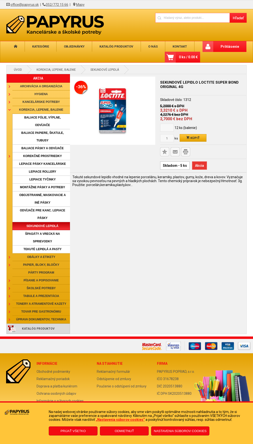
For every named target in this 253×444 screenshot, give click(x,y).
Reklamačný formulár (113, 372)
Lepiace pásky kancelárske (42, 164)
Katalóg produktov (109, 46)
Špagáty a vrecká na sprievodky (42, 237)
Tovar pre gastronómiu (41, 311)
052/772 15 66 (57, 5)
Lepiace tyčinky (42, 179)
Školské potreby (41, 288)
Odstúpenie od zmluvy (114, 379)
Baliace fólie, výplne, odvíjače (42, 121)
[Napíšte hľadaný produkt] (192, 17)
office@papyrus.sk (24, 5)
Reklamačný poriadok (53, 379)
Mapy (80, 5)
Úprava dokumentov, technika (41, 319)
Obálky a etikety (41, 257)
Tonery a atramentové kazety (41, 304)
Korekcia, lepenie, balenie (56, 69)
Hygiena (41, 94)
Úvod (18, 69)
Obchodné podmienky (53, 372)
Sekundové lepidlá (104, 69)
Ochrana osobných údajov (56, 393)
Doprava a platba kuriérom (57, 386)
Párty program (41, 272)
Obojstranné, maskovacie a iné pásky (42, 198)
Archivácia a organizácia (41, 86)
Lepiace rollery (42, 171)
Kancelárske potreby (41, 102)
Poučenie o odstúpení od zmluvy (121, 386)
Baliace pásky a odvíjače (42, 148)
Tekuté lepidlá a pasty (42, 249)
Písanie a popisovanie (41, 280)
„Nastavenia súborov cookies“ (120, 420)
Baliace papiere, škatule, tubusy (42, 136)
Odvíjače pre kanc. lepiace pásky (42, 214)
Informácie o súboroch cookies (60, 401)
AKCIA (38, 78)
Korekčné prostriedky (42, 156)
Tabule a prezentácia (41, 296)
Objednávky (69, 46)
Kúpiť (193, 138)
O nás (144, 46)
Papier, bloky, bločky (41, 264)
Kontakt (169, 46)
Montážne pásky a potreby (42, 187)
